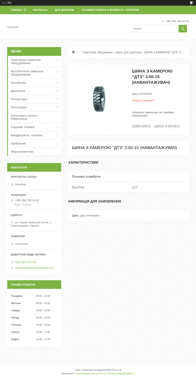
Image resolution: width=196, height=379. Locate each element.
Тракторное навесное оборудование (26, 61)
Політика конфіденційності (120, 373)
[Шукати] (183, 28)
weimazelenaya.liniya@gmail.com (34, 267)
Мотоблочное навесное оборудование (27, 73)
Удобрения (18, 143)
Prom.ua (116, 370)
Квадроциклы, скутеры (26, 135)
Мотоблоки (18, 82)
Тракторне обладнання (98, 52)
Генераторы (19, 99)
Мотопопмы (19, 107)
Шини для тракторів (128, 52)
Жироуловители (22, 151)
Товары (16, 9)
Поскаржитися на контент (89, 373)
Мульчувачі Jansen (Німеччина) (24, 117)
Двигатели (18, 91)
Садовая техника (23, 127)
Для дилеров (64, 9)
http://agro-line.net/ (26, 261)
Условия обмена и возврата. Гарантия (110, 9)
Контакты (40, 9)
